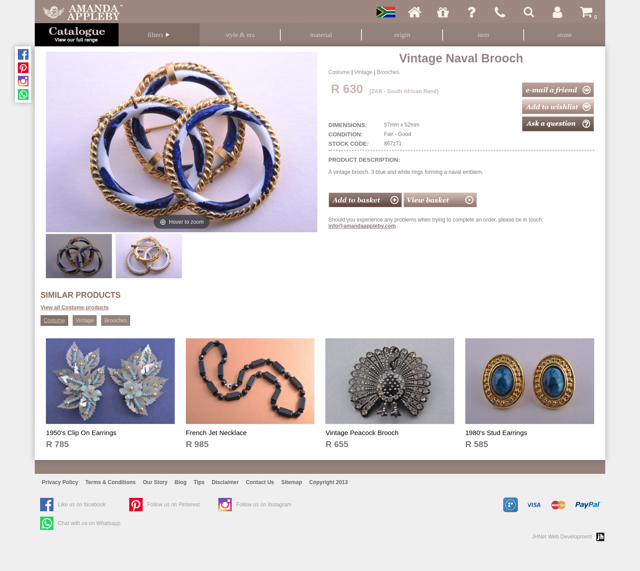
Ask (471, 12)
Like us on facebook (82, 504)
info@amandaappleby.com (362, 226)
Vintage (363, 72)
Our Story (155, 482)
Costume (339, 72)
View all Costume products (75, 307)
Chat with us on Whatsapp (89, 523)
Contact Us (260, 482)
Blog (181, 482)
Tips (199, 482)
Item (483, 34)
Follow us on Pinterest (173, 504)
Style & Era (240, 34)
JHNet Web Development (562, 537)
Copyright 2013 (328, 482)
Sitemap (291, 482)
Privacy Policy (60, 482)
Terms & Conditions (110, 482)
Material (321, 34)
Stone (565, 34)
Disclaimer (225, 482)
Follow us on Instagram (263, 504)
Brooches (388, 72)
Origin (402, 34)
